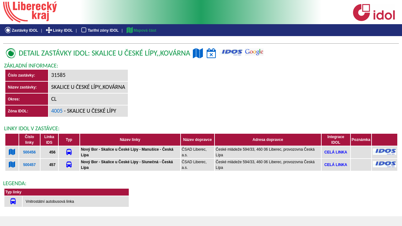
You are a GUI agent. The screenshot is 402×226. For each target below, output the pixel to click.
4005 (57, 110)
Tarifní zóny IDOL (99, 30)
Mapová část (141, 30)
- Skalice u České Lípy (90, 110)
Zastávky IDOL (21, 30)
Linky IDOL (59, 30)
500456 (29, 152)
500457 (29, 165)
